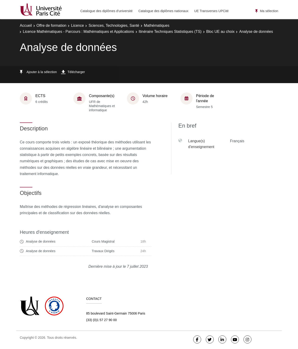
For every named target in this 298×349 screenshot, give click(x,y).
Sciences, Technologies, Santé (113, 25)
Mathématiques (156, 25)
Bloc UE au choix (220, 32)
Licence (77, 25)
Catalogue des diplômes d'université (106, 11)
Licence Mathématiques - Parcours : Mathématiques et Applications (78, 32)
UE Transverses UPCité (211, 11)
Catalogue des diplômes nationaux (163, 11)
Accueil (26, 25)
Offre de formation (52, 25)
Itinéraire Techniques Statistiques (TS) (170, 32)
